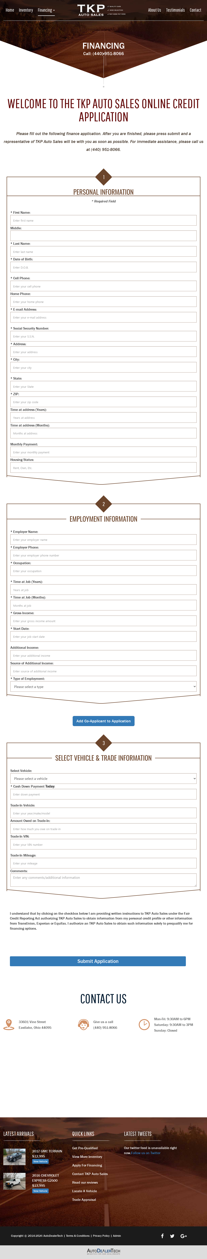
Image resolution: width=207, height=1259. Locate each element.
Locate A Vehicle (84, 1191)
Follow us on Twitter (145, 1153)
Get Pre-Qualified (85, 1148)
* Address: (18, 344)
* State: (16, 378)
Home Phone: (20, 294)
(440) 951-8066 (108, 53)
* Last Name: (20, 243)
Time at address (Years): (28, 410)
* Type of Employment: (27, 678)
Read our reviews (85, 1182)
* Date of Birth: (21, 259)
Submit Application (98, 961)
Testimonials (175, 10)
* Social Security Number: (29, 328)
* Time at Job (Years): (26, 582)
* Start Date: (19, 628)
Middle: (16, 228)
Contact (195, 10)
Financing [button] (46, 10)
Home (10, 10)
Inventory (26, 10)
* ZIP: (14, 394)
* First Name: (20, 212)
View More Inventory (87, 1157)
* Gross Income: (22, 613)
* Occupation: (20, 563)
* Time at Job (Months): (28, 597)
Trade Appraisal (84, 1200)
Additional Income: (24, 647)
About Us (154, 10)
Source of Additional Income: (32, 663)
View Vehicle (40, 1161)
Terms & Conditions (78, 1235)
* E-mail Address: (23, 309)
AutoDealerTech (53, 1235)
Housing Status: (22, 460)
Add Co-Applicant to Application (103, 721)
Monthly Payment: (24, 444)
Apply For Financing (87, 1165)
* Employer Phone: (24, 547)
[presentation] (43, 939)
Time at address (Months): (30, 425)
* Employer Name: (24, 532)
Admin (117, 1235)
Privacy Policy (101, 1235)
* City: (15, 359)
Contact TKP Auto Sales (90, 1174)
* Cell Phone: (20, 278)
